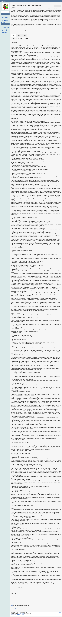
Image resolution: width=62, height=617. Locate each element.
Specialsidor (3, 22)
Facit (25, 35)
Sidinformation (4, 32)
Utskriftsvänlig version (5, 29)
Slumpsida (4, 19)
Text (13, 35)
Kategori (13, 608)
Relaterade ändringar (5, 27)
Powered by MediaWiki (58, 612)
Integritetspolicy (13, 614)
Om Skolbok (18, 614)
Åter (12, 605)
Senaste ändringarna (5, 17)
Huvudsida (4, 15)
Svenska (17, 608)
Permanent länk (4, 30)
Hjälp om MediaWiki (4, 20)
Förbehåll (23, 614)
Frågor (19, 35)
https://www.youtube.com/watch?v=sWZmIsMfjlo (24, 27)
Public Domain (22, 613)
